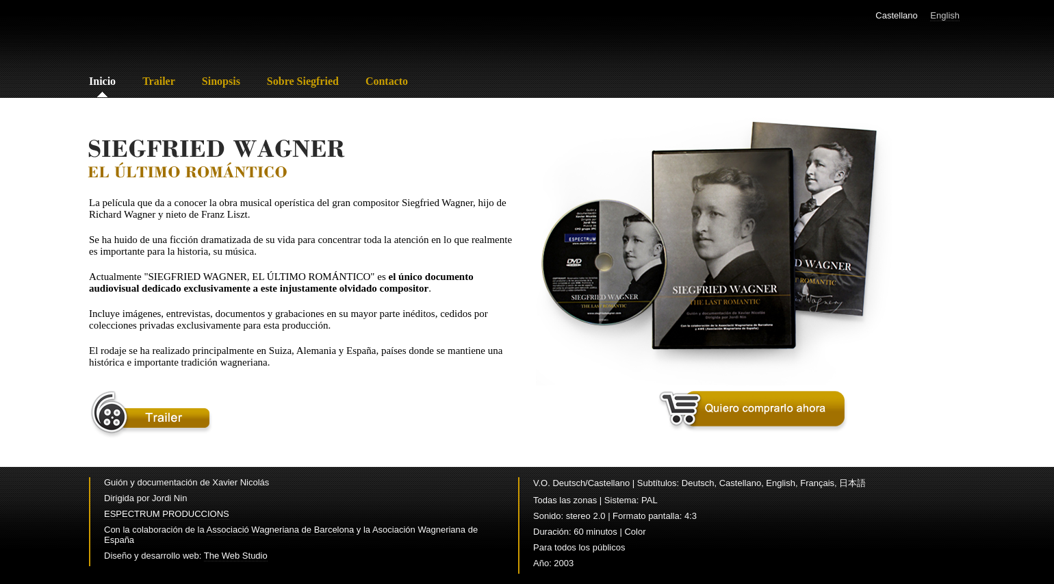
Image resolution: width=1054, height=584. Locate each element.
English (945, 15)
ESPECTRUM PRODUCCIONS (166, 514)
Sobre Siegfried (303, 81)
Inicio (102, 81)
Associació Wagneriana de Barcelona (281, 529)
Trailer (158, 81)
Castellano (896, 15)
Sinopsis (221, 81)
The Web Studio (236, 555)
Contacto (386, 81)
